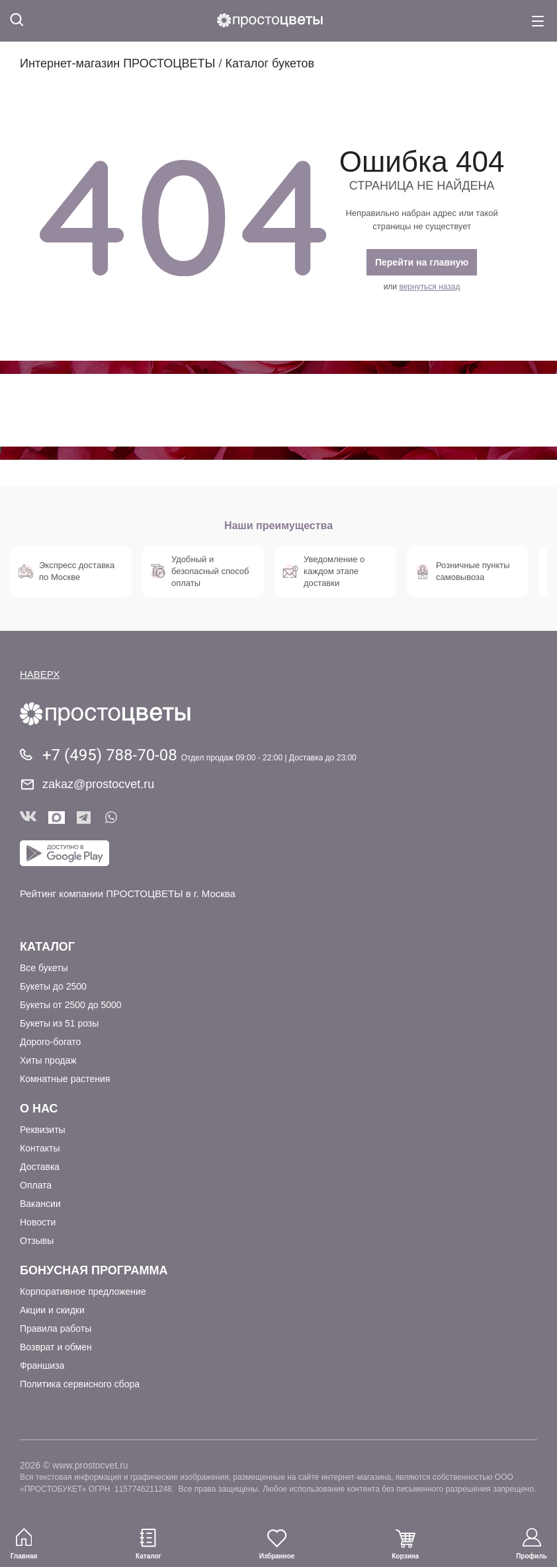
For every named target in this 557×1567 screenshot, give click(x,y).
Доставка (40, 1166)
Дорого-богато (50, 1042)
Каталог (47, 946)
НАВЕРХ (40, 674)
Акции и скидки (52, 1310)
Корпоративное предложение (83, 1291)
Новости (38, 1222)
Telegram (85, 817)
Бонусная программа (93, 1270)
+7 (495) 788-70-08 (111, 755)
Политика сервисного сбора (80, 1384)
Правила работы (55, 1328)
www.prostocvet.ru (90, 1465)
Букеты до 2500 (53, 986)
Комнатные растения (65, 1079)
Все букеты (44, 968)
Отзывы (37, 1240)
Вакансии (40, 1203)
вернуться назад (429, 286)
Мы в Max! (56, 817)
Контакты (40, 1148)
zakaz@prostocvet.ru (98, 784)
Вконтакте (28, 817)
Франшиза (42, 1365)
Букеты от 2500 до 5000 (71, 1005)
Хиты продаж (48, 1060)
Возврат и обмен (56, 1347)
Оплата (36, 1185)
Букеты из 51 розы (59, 1023)
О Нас (39, 1108)
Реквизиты (42, 1129)
